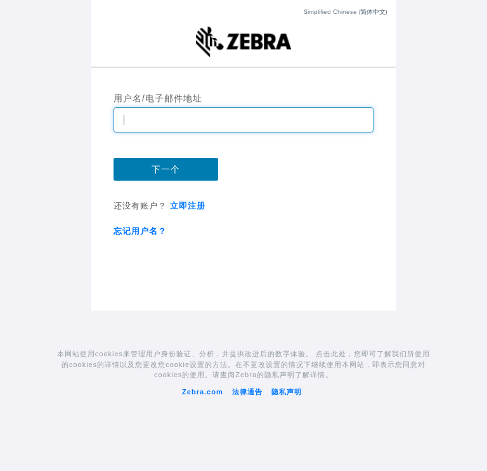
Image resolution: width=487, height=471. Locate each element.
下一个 (166, 169)
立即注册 (186, 205)
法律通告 (247, 392)
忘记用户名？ (140, 231)
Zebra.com (202, 392)
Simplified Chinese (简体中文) (345, 12)
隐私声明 (286, 392)
